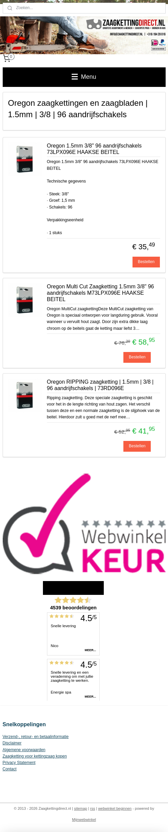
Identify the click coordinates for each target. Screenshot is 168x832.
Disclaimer (12, 743)
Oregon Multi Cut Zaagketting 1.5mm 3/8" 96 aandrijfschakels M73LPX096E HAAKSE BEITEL (100, 293)
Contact (10, 769)
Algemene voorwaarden (24, 749)
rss (92, 808)
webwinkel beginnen (114, 808)
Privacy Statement (19, 762)
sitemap (80, 808)
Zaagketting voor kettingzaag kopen (35, 756)
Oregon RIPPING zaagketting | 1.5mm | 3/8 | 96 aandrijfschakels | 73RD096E (100, 385)
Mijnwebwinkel (84, 820)
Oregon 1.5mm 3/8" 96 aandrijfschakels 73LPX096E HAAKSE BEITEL (94, 149)
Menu (84, 76)
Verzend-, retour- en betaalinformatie (36, 736)
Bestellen (146, 261)
